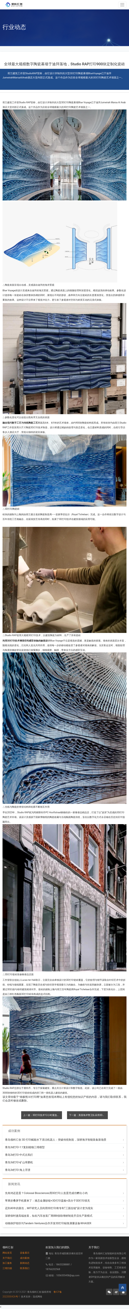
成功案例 (24, 1258)
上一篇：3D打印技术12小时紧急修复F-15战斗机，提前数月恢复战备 (42, 1115)
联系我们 (24, 1268)
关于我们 (7, 1258)
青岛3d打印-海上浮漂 (17, 1170)
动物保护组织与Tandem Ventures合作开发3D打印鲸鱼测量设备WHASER (48, 1223)
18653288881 (63, 1264)
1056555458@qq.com (67, 1275)
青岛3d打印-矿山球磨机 (19, 1162)
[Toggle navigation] (122, 5)
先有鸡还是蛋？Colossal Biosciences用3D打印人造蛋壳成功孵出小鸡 (46, 1193)
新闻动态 (24, 1263)
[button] (109, 1292)
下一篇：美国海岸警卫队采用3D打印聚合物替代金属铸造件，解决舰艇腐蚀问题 (88, 1115)
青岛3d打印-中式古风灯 (19, 1154)
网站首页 (7, 1252)
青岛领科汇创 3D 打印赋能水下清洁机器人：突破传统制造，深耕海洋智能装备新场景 (55, 1139)
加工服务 (7, 1263)
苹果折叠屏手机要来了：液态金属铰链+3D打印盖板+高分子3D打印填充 (47, 1200)
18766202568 (53, 1269)
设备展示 (24, 1252)
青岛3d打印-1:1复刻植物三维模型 (25, 1147)
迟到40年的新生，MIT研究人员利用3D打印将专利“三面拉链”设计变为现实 (49, 1208)
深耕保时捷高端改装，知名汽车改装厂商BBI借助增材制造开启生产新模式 (48, 1215)
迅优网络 (37, 1296)
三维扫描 (7, 1268)
